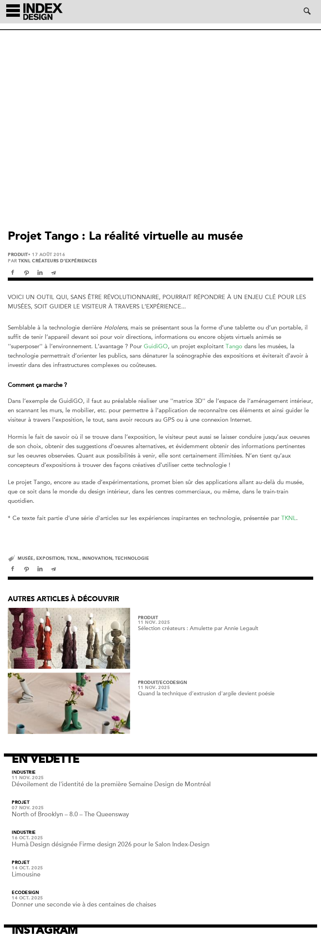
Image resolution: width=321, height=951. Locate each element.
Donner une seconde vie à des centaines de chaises (84, 904)
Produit (18, 255)
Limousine (26, 874)
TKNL (288, 518)
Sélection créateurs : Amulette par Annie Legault (198, 628)
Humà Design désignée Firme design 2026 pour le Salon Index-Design (111, 844)
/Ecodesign (172, 682)
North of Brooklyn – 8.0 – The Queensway (70, 814)
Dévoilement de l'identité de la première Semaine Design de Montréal (111, 784)
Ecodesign (25, 892)
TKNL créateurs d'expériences (57, 261)
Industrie (24, 772)
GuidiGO (156, 346)
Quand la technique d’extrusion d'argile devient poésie (206, 693)
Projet (20, 802)
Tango (234, 346)
